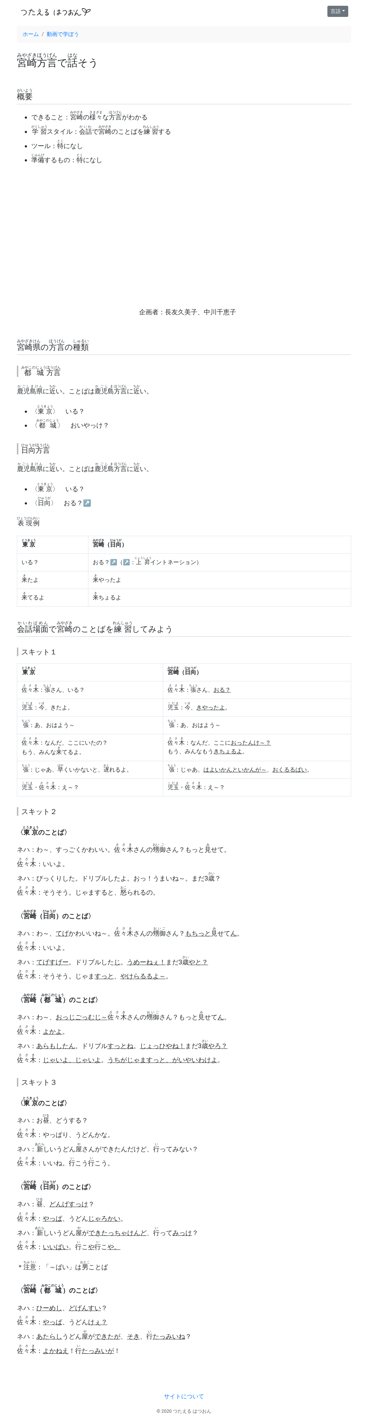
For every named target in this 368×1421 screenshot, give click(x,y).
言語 (336, 11)
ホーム (31, 34)
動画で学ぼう (63, 34)
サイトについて (184, 1396)
